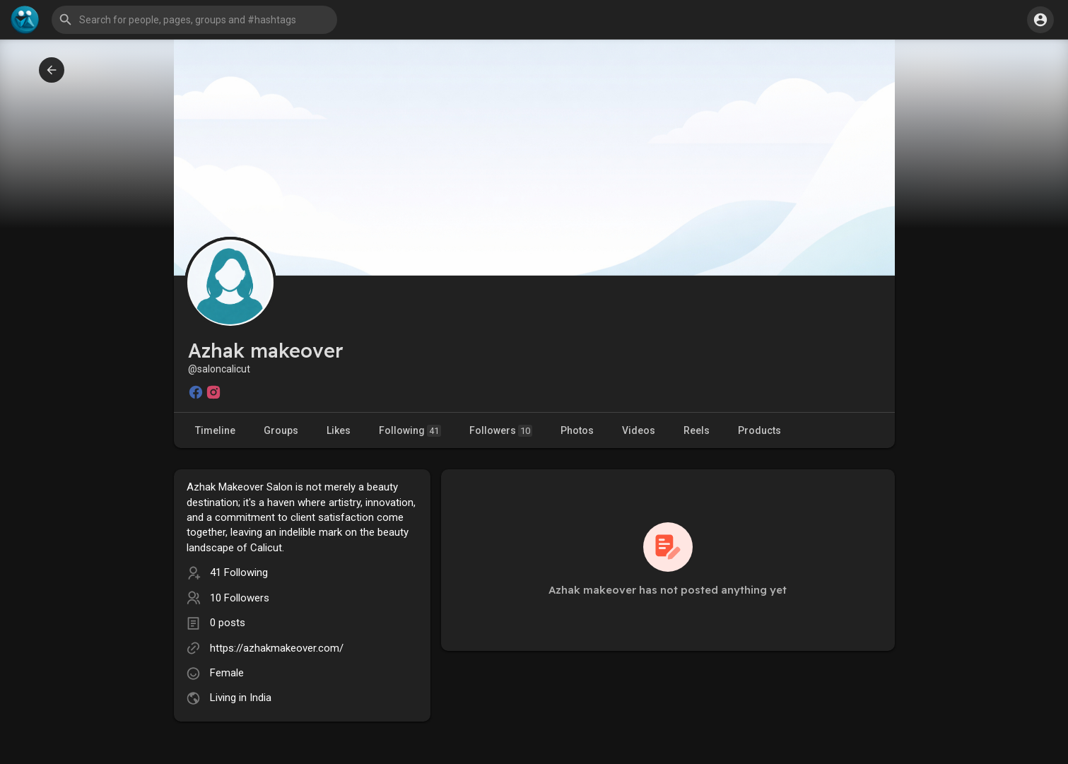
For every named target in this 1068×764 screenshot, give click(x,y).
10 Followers (239, 598)
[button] (194, 20)
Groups (281, 430)
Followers (500, 431)
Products (759, 430)
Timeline (215, 430)
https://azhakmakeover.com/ (277, 648)
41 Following (239, 572)
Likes (339, 430)
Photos (577, 430)
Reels (696, 430)
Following (410, 431)
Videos (638, 430)
